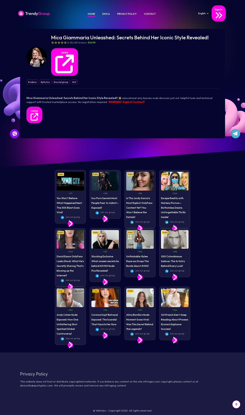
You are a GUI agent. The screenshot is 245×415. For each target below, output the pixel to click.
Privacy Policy (127, 13)
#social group (61, 82)
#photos (45, 82)
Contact (150, 13)
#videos (32, 82)
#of (74, 82)
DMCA (106, 13)
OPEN (64, 62)
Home (91, 13)
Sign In (219, 13)
